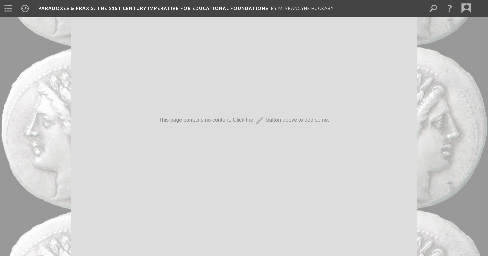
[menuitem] (8, 8)
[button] (449, 8)
